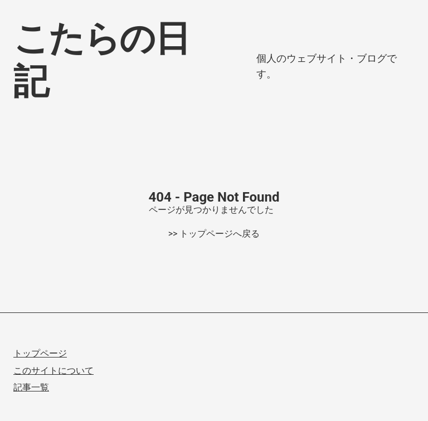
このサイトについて (53, 370)
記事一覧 (31, 387)
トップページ (40, 353)
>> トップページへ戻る (214, 234)
